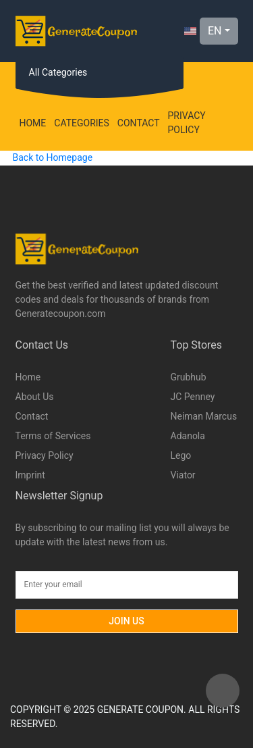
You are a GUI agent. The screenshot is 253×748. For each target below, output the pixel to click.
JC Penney (193, 396)
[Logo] (76, 31)
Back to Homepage (52, 157)
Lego (181, 455)
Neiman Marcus (204, 416)
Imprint (30, 475)
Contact (138, 123)
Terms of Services (53, 435)
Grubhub (188, 377)
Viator (183, 475)
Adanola (188, 435)
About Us (35, 396)
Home (33, 123)
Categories (81, 123)
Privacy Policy (187, 122)
